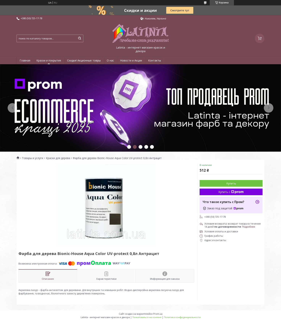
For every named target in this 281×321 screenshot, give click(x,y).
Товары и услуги (32, 158)
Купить (231, 183)
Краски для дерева (58, 158)
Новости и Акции (131, 60)
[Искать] (79, 38)
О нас (110, 60)
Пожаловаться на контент (146, 317)
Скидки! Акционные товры (84, 60)
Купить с (231, 192)
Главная (25, 60)
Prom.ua (157, 313)
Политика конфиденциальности (182, 317)
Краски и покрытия (48, 60)
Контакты (154, 60)
